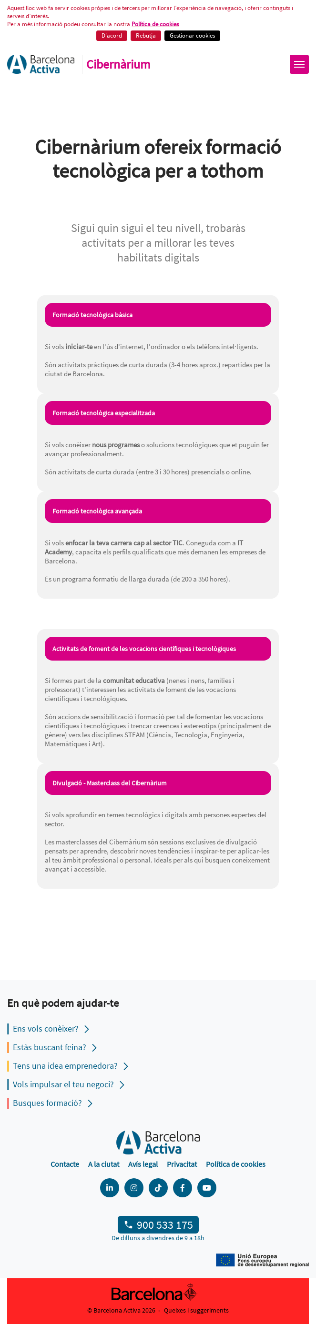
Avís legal (143, 1164)
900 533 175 (165, 1224)
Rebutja (146, 35)
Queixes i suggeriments (196, 1310)
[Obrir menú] (299, 64)
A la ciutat (103, 1164)
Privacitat (182, 1164)
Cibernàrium (118, 64)
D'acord (112, 35)
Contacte (65, 1164)
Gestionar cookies (192, 35)
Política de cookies (155, 24)
